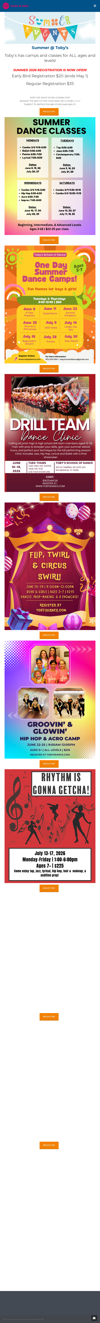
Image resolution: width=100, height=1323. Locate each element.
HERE (77, 101)
